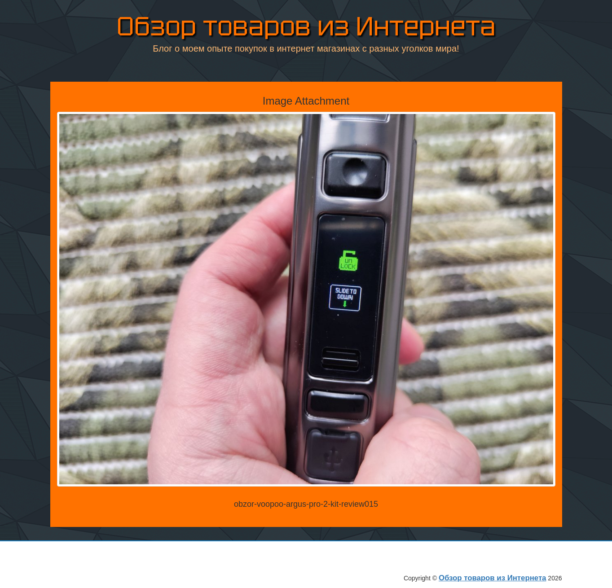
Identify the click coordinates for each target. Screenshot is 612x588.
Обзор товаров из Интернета (306, 27)
